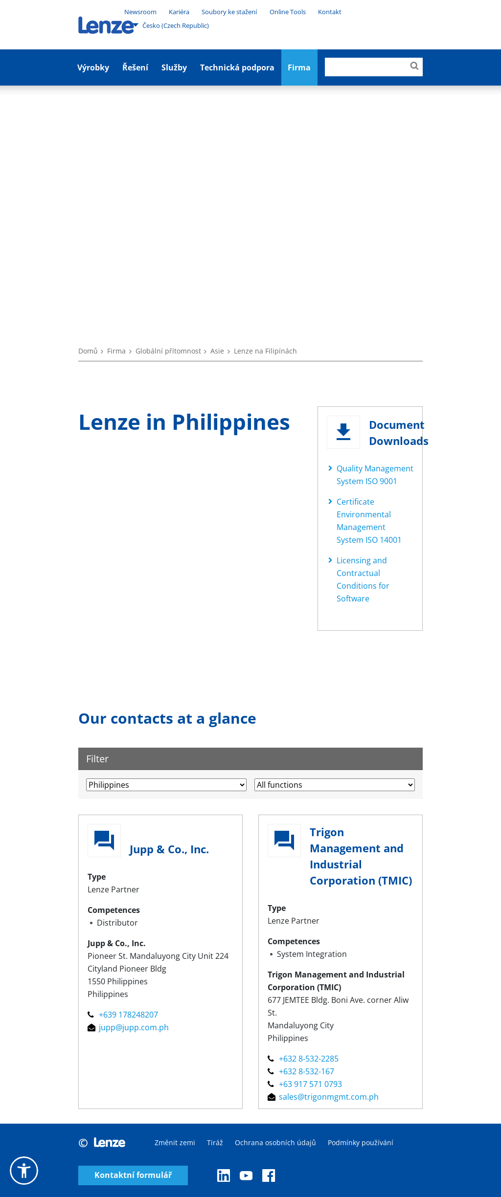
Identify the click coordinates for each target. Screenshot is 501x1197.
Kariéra (179, 11)
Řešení (135, 67)
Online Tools (288, 11)
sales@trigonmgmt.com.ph (323, 1096)
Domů (88, 350)
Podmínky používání (360, 1142)
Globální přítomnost (168, 350)
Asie (217, 350)
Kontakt (330, 11)
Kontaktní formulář (133, 1175)
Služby (174, 67)
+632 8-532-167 (301, 1071)
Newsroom (140, 11)
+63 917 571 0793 (305, 1084)
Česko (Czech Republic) (170, 25)
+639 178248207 (123, 1014)
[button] (24, 1170)
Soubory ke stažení (229, 11)
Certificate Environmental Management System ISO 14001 (369, 520)
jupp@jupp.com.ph (128, 1027)
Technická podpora (237, 67)
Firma (116, 350)
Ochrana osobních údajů (275, 1142)
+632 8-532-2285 (303, 1058)
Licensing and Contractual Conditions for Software (363, 579)
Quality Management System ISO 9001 (375, 475)
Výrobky (93, 67)
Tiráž (215, 1142)
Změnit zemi (175, 1142)
